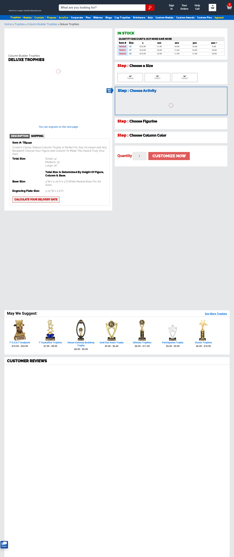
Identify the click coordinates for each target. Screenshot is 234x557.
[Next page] (49, 382)
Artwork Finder (203, 449)
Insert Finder (202, 439)
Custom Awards (185, 26)
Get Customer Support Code (140, 437)
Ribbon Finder (203, 445)
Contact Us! (146, 433)
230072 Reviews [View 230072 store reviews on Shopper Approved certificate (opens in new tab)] (27, 294)
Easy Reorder (68, 462)
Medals (27, 26)
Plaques (51, 26)
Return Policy (68, 468)
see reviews (73, 425)
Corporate (77, 26)
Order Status (67, 458)
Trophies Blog (11, 465)
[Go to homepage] (26, 15)
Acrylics (63, 26)
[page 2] (21, 382)
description (19, 126)
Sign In (117, 2)
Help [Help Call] (186, 2)
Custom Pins (204, 26)
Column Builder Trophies (42, 38)
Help (63, 475)
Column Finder (203, 452)
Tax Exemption (69, 465)
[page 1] (13, 383)
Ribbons (98, 26)
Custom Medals (164, 26)
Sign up (212, 413)
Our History (67, 442)
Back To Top (117, 395)
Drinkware (139, 26)
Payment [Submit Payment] (172, 2)
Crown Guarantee (70, 445)
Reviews (65, 449)
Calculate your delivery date (35, 190)
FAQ (62, 452)
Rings (108, 26)
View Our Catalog (13, 462)
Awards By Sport (13, 449)
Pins (88, 26)
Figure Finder (202, 442)
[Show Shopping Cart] (204, 4)
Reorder (128, 2)
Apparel (219, 26)
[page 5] (42, 382)
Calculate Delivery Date (137, 441)
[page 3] (28, 382)
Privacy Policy (174, 420)
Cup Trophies (122, 26)
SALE (6, 458)
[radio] (117, 280)
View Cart (223, 4)
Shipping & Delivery (71, 455)
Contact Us (67, 471)
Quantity (124, 170)
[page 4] (35, 382)
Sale (150, 26)
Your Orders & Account (149, 2)
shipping (37, 126)
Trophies (15, 26)
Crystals (39, 26)
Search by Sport (213, 15)
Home (8, 38)
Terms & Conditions (48, 517)
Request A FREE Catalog (17, 468)
